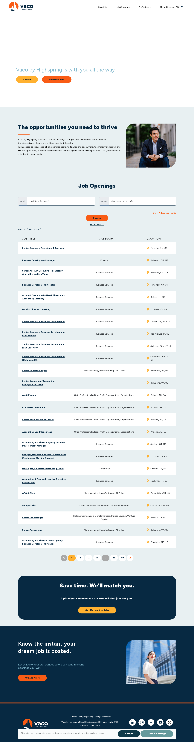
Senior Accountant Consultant (38, 419)
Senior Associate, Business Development (43, 321)
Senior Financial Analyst (34, 370)
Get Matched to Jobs (97, 610)
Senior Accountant (32, 530)
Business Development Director (38, 285)
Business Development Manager (39, 260)
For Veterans (145, 7)
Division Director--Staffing (36, 309)
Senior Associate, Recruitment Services (43, 248)
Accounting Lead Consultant (37, 432)
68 (114, 558)
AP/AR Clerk (28, 493)
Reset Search (97, 224)
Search (27, 79)
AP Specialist (29, 505)
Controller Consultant (33, 407)
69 (122, 558)
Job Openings (123, 7)
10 (97, 558)
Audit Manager (29, 395)
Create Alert (32, 678)
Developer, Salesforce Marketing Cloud (43, 468)
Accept (129, 733)
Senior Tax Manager (32, 517)
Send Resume (56, 79)
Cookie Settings (157, 733)
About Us (102, 7)
